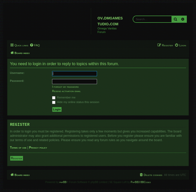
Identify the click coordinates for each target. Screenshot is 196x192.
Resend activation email (66, 91)
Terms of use (18, 147)
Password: (17, 80)
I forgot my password (65, 86)
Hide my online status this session (75, 102)
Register (16, 158)
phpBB (63, 182)
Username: (17, 72)
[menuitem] (35, 45)
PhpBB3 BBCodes (141, 182)
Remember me (64, 97)
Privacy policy (38, 147)
